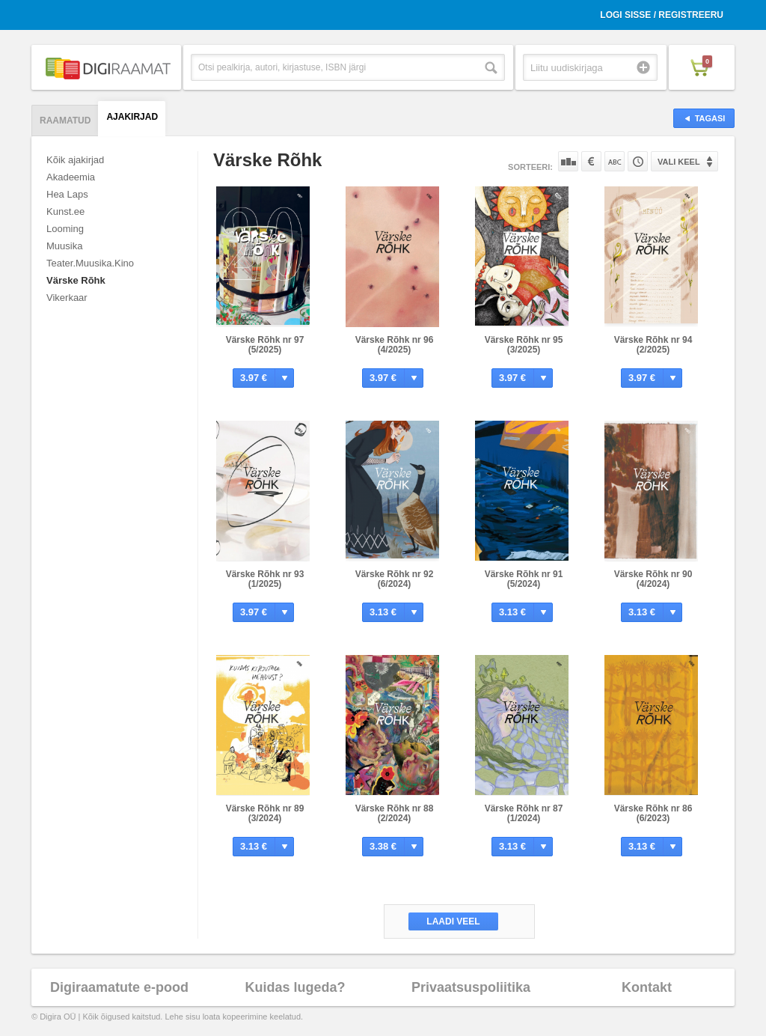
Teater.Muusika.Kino (90, 263)
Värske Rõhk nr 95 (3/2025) (524, 345)
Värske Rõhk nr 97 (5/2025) (265, 345)
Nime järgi (614, 161)
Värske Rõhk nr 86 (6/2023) (653, 813)
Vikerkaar (67, 297)
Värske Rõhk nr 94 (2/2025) (653, 345)
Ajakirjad (132, 117)
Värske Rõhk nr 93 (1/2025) (265, 579)
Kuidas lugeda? (295, 987)
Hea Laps (67, 194)
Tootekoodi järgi (638, 161)
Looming (65, 228)
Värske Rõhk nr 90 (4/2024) (653, 579)
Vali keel (679, 161)
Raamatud (65, 120)
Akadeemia (70, 177)
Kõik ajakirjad (75, 159)
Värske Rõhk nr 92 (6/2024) (394, 579)
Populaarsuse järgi (568, 161)
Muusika (64, 246)
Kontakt (647, 987)
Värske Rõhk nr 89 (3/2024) (265, 813)
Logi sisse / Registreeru (661, 15)
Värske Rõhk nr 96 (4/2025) (394, 345)
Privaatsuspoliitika (470, 987)
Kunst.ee (65, 211)
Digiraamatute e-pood (119, 987)
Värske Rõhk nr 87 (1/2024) (524, 813)
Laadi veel (452, 921)
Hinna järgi (591, 161)
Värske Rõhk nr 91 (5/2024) (524, 579)
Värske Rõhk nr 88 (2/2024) (394, 813)
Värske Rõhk (75, 280)
